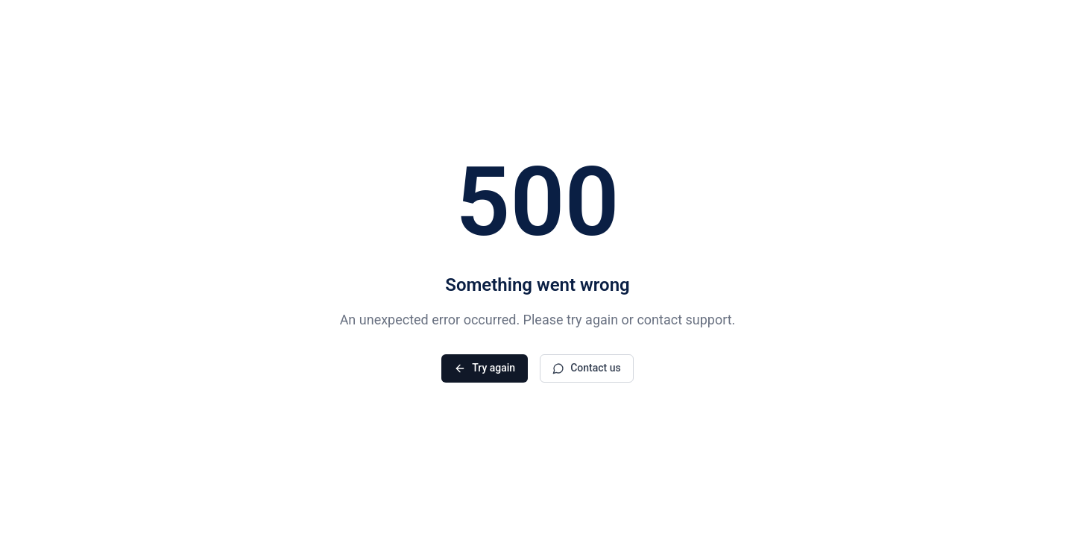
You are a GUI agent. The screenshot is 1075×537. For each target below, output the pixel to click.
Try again (484, 368)
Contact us (586, 368)
